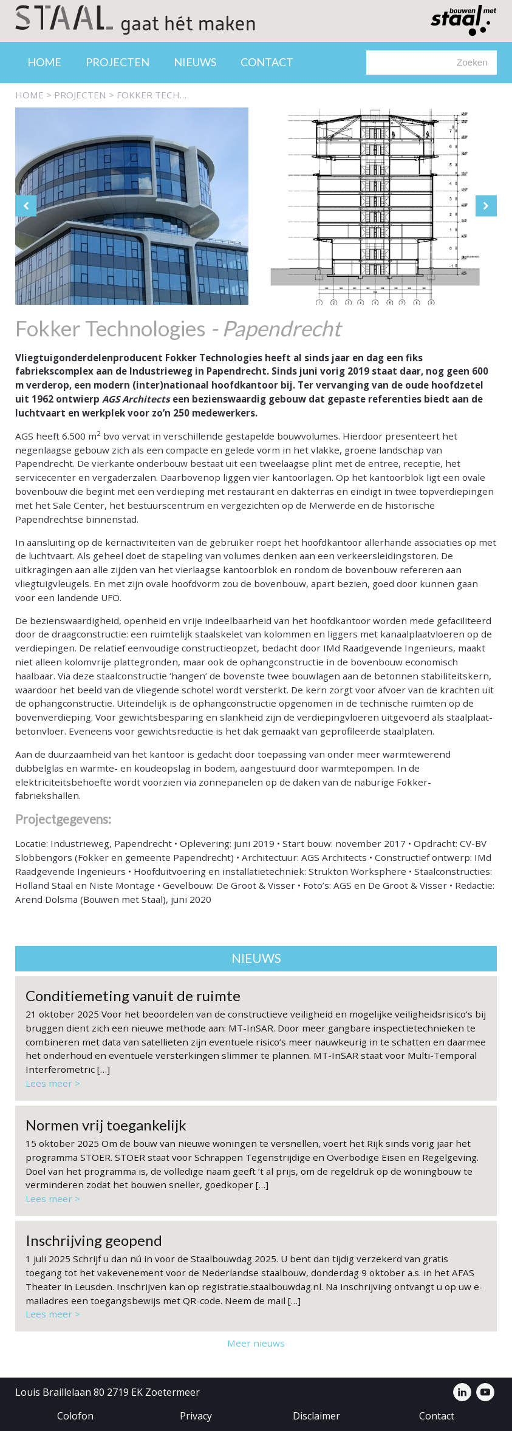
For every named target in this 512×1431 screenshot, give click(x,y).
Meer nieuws (256, 1343)
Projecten (117, 62)
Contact (267, 62)
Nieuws (195, 62)
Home (44, 62)
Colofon (75, 1416)
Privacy (196, 1416)
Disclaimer (316, 1416)
